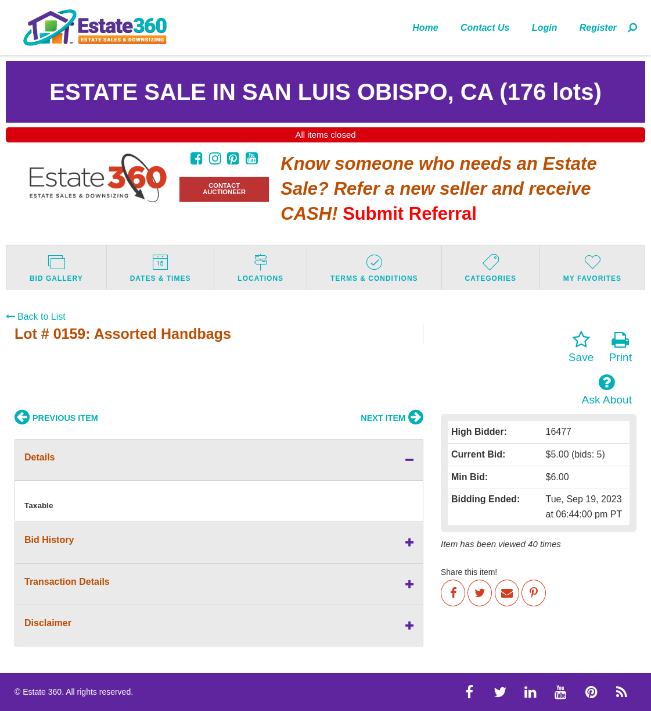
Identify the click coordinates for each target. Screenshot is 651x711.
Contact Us (485, 28)
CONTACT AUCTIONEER (224, 188)
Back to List (36, 316)
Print (620, 347)
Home (425, 28)
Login (545, 28)
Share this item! (469, 572)
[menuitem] (425, 27)
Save (581, 347)
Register (598, 28)
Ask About (607, 389)
